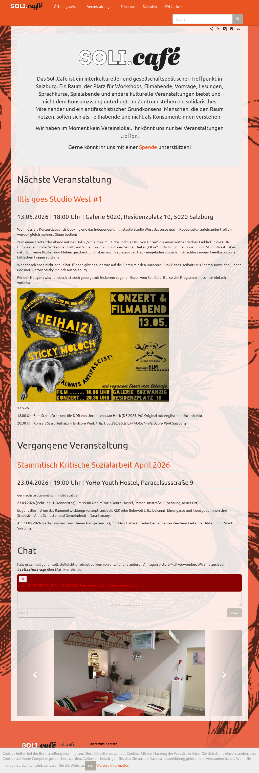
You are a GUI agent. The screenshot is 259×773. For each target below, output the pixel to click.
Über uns (128, 6)
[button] (34, 673)
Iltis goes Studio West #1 (59, 198)
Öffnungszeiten (66, 6)
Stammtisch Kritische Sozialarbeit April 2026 (93, 464)
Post (234, 613)
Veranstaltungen (100, 6)
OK (90, 765)
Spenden (150, 6)
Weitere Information (112, 765)
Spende (148, 146)
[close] (23, 579)
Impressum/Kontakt (103, 744)
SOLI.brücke (173, 6)
